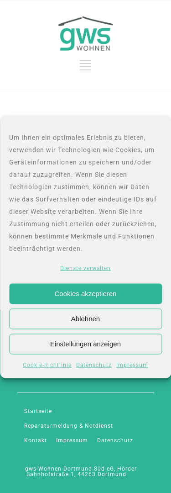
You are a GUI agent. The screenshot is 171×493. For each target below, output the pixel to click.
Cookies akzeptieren (86, 293)
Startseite (38, 411)
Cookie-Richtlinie (47, 364)
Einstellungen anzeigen (85, 344)
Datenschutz (94, 364)
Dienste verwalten (85, 268)
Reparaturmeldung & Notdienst (68, 426)
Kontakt (35, 440)
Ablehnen (85, 319)
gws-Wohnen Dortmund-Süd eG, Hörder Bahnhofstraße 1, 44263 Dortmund (81, 471)
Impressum (132, 364)
